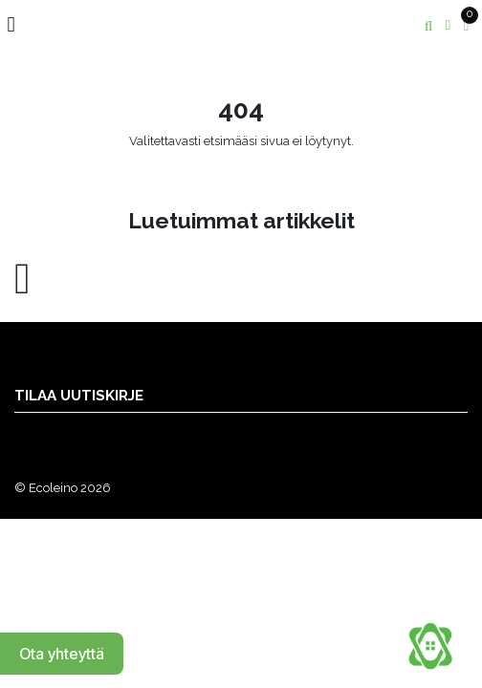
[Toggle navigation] (19, 25)
